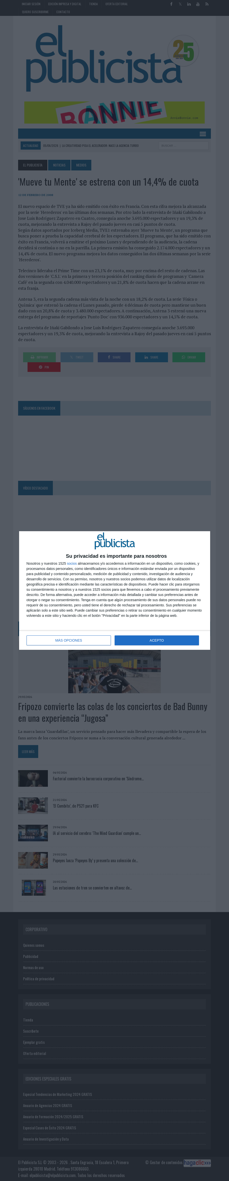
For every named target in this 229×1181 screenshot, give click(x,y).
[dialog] (114, 590)
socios (72, 563)
